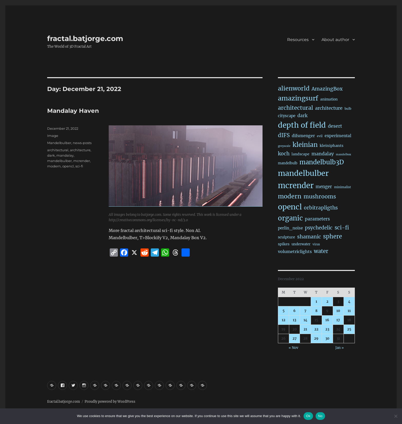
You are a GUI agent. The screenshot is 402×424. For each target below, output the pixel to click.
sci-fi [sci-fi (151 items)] (342, 227)
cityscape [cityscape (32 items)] (286, 115)
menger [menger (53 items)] (324, 186)
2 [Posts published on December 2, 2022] (327, 301)
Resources (298, 39)
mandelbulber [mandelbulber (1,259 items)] (303, 173)
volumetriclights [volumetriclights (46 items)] (295, 251)
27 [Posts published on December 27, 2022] (295, 338)
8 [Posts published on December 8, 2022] (316, 311)
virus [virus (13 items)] (316, 244)
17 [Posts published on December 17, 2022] (338, 320)
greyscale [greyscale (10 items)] (284, 146)
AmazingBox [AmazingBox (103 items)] (327, 89)
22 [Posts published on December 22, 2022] (316, 329)
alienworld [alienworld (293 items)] (293, 88)
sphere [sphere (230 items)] (332, 236)
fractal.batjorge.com (85, 38)
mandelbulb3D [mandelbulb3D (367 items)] (321, 162)
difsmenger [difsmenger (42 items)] (303, 135)
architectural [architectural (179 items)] (295, 107)
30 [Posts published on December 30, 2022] (327, 338)
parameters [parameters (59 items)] (317, 219)
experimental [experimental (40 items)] (338, 135)
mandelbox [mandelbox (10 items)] (343, 154)
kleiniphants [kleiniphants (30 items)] (331, 145)
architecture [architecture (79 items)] (329, 108)
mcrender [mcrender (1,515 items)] (296, 185)
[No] (395, 416)
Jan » (339, 348)
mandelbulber (59, 161)
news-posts (82, 143)
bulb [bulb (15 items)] (348, 108)
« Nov (293, 348)
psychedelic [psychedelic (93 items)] (319, 228)
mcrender (81, 161)
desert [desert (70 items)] (335, 126)
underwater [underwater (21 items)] (301, 244)
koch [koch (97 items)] (283, 153)
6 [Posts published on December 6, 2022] (294, 311)
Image (52, 136)
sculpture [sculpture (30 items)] (286, 237)
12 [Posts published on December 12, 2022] (283, 320)
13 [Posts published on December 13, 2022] (294, 320)
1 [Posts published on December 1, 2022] (316, 301)
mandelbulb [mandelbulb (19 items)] (287, 163)
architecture (80, 150)
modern (54, 166)
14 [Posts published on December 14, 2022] (305, 320)
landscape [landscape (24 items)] (300, 154)
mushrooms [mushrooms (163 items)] (320, 196)
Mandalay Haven (73, 110)
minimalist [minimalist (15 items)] (342, 187)
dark (51, 155)
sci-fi (79, 166)
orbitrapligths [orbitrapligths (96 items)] (321, 208)
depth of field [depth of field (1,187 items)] (302, 125)
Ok (308, 416)
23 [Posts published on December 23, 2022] (327, 329)
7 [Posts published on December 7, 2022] (305, 311)
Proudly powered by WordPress (110, 401)
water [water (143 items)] (321, 251)
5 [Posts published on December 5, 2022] (284, 311)
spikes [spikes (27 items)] (283, 244)
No (320, 416)
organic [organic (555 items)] (290, 218)
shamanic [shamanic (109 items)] (309, 237)
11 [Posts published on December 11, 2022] (349, 311)
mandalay (65, 155)
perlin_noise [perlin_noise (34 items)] (290, 228)
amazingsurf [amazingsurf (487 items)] (298, 98)
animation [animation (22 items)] (329, 99)
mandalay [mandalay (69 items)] (322, 154)
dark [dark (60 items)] (302, 115)
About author (335, 39)
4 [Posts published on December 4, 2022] (349, 301)
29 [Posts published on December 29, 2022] (316, 338)
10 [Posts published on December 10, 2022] (338, 311)
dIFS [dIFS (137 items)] (284, 135)
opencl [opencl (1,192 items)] (290, 206)
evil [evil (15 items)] (320, 136)
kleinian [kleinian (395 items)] (305, 145)
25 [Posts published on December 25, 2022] (349, 329)
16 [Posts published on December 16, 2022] (327, 320)
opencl (68, 166)
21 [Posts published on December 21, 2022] (305, 329)
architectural (57, 150)
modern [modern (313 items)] (290, 196)
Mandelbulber (59, 143)
